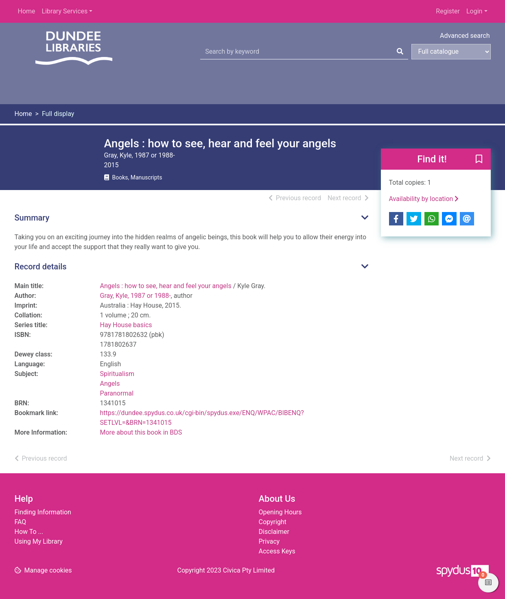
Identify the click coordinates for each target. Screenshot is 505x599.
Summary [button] (32, 218)
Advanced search (465, 35)
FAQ (20, 522)
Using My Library (39, 541)
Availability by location (424, 199)
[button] (479, 159)
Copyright (272, 522)
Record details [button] (41, 266)
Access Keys (277, 551)
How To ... (29, 532)
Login (474, 11)
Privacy (269, 541)
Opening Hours (280, 512)
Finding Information (43, 512)
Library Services (65, 11)
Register (448, 11)
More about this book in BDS (141, 432)
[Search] (400, 51)
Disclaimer (274, 532)
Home (26, 11)
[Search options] (451, 51)
